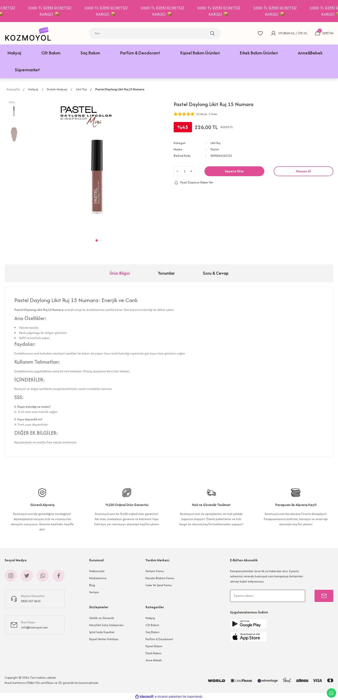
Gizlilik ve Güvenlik (101, 618)
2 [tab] (100, 240)
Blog (92, 585)
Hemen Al (303, 171)
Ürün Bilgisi (120, 273)
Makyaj (150, 618)
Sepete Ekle (234, 171)
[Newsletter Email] (267, 596)
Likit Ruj (215, 143)
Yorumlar (166, 273)
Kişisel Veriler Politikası (104, 639)
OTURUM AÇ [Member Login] (286, 33)
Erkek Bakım (153, 653)
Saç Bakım (152, 632)
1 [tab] (97, 240)
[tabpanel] (98, 166)
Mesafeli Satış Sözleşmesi (106, 625)
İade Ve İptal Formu (159, 585)
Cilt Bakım (152, 625)
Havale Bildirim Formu (160, 578)
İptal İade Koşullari (102, 632)
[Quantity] (184, 171)
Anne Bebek (154, 660)
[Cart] (324, 33)
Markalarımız (97, 578)
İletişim (94, 592)
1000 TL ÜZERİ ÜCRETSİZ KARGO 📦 (60, 11)
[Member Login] (273, 33)
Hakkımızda (96, 571)
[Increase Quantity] (191, 171)
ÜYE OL (302, 33)
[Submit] (324, 596)
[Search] (155, 33)
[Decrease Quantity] (177, 171)
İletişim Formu (155, 571)
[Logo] (29, 33)
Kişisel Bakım (154, 646)
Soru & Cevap (216, 273)
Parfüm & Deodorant (159, 639)
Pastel (215, 149)
